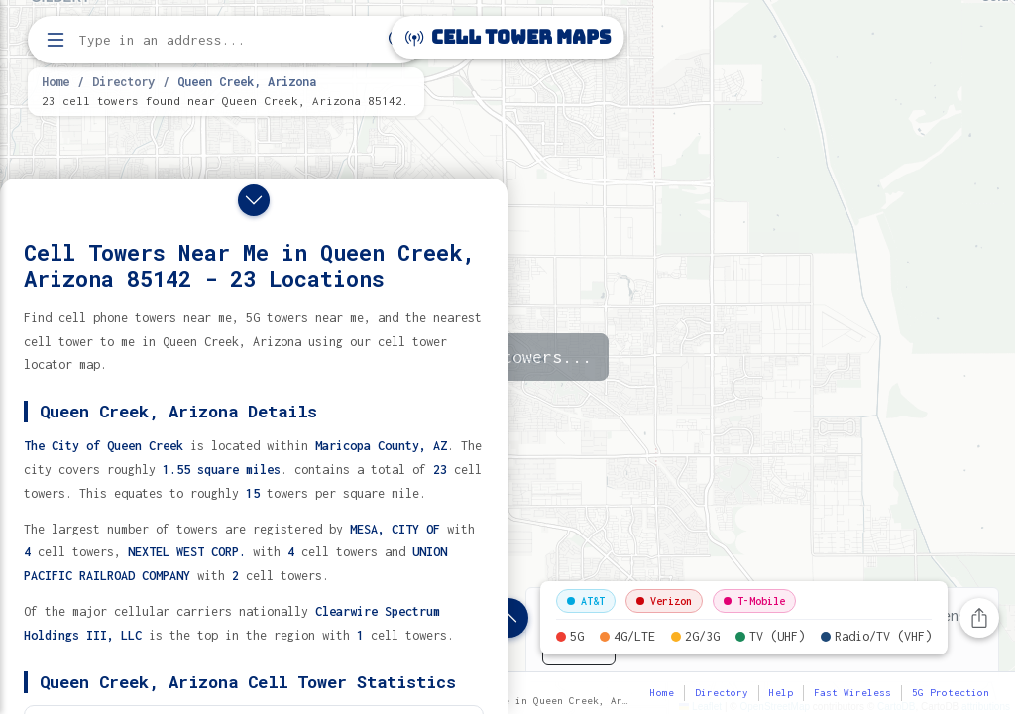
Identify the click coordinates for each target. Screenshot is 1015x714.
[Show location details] (508, 618)
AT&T (586, 601)
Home (55, 81)
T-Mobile (754, 601)
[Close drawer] (254, 200)
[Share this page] (979, 618)
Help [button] (781, 692)
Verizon (664, 601)
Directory (123, 81)
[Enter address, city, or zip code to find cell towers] (228, 40)
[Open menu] (55, 40)
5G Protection (950, 692)
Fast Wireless (852, 692)
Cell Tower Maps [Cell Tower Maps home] (508, 37)
